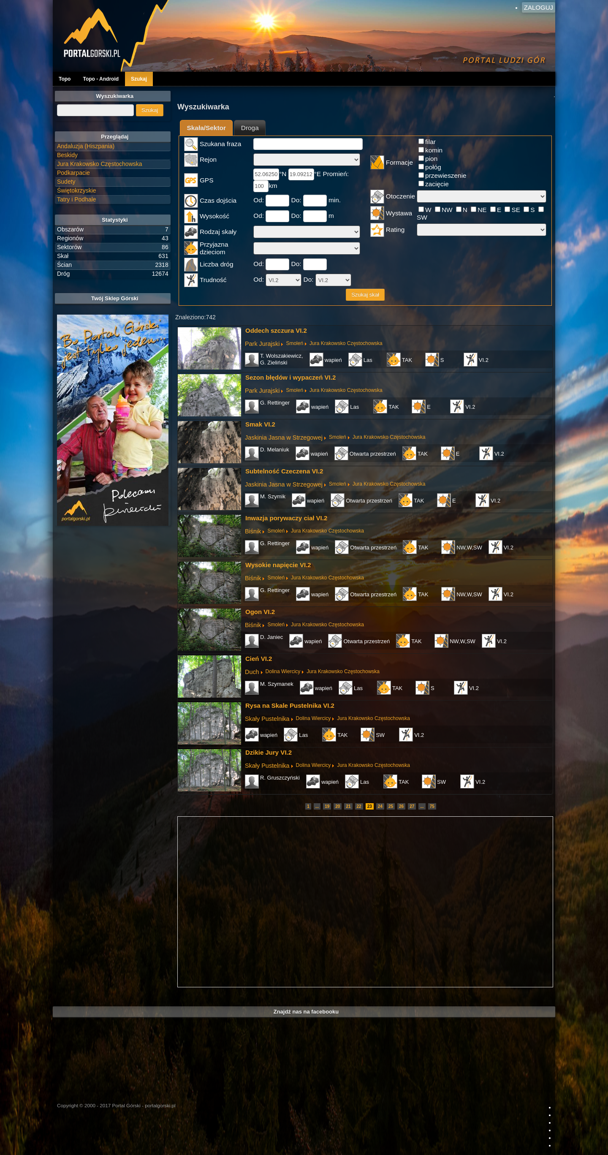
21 (348, 806)
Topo (65, 79)
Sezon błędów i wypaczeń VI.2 (290, 377)
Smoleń (294, 343)
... (317, 806)
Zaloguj (538, 7)
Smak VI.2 (260, 424)
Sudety (66, 181)
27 (412, 806)
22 (359, 806)
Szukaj (139, 79)
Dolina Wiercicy (283, 671)
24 (380, 806)
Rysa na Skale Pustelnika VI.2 (289, 705)
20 (337, 806)
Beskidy (67, 155)
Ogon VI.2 (260, 611)
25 (390, 806)
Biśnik (253, 531)
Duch (252, 672)
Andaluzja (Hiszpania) (85, 146)
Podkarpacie (73, 172)
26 (401, 806)
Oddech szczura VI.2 (276, 330)
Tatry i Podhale (76, 199)
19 (327, 806)
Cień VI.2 (258, 658)
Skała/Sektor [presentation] (206, 127)
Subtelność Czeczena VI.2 (284, 471)
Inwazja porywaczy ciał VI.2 (286, 518)
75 (432, 806)
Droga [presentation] (250, 127)
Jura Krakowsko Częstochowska (346, 343)
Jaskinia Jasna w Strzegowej (284, 437)
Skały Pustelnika (267, 718)
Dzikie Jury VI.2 (268, 752)
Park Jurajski (262, 343)
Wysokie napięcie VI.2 (278, 564)
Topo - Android (101, 79)
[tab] (206, 128)
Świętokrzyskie (76, 190)
